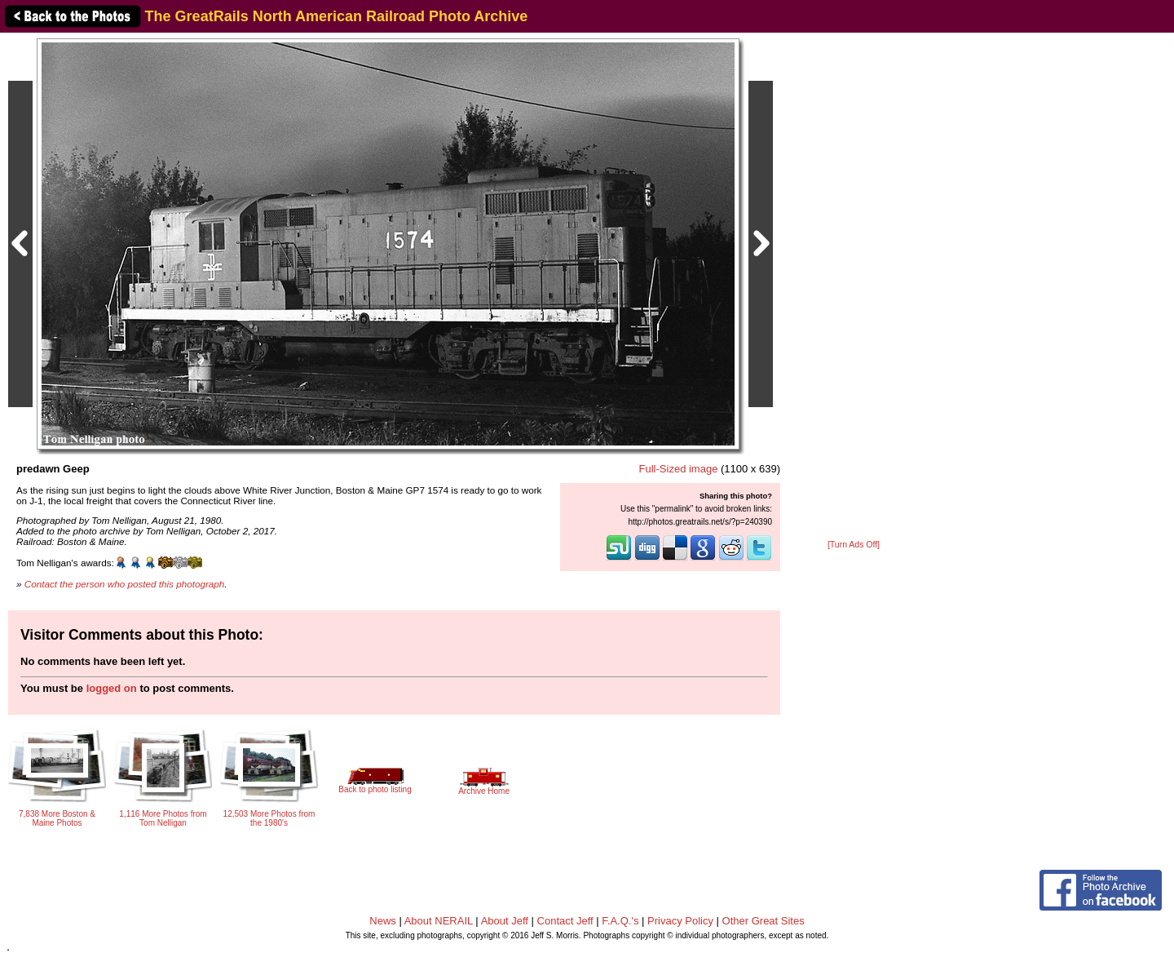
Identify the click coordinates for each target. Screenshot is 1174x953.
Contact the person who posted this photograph (124, 583)
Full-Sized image (678, 469)
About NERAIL (438, 921)
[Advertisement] (853, 287)
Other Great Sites (763, 921)
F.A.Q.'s (620, 921)
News (382, 921)
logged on (111, 688)
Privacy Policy (680, 921)
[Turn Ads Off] (854, 544)
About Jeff (504, 921)
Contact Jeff (565, 921)
